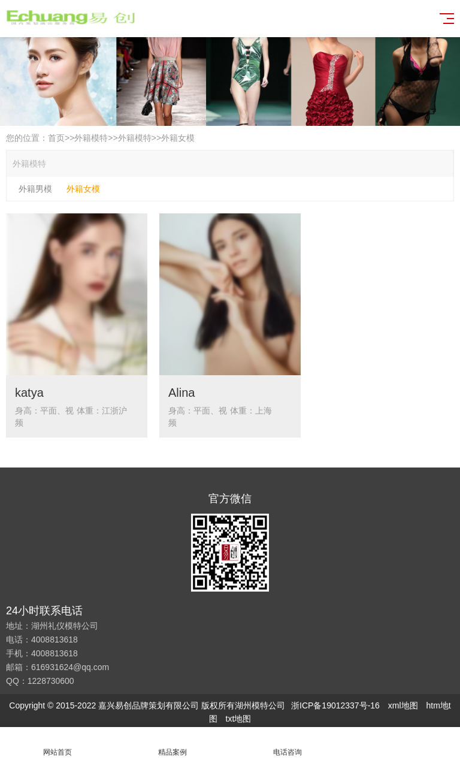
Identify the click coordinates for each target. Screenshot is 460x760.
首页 (56, 138)
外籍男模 (35, 189)
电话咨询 (287, 743)
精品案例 (172, 743)
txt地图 (239, 718)
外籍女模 (178, 138)
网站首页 (57, 743)
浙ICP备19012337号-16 (335, 705)
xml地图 (403, 705)
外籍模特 (91, 138)
